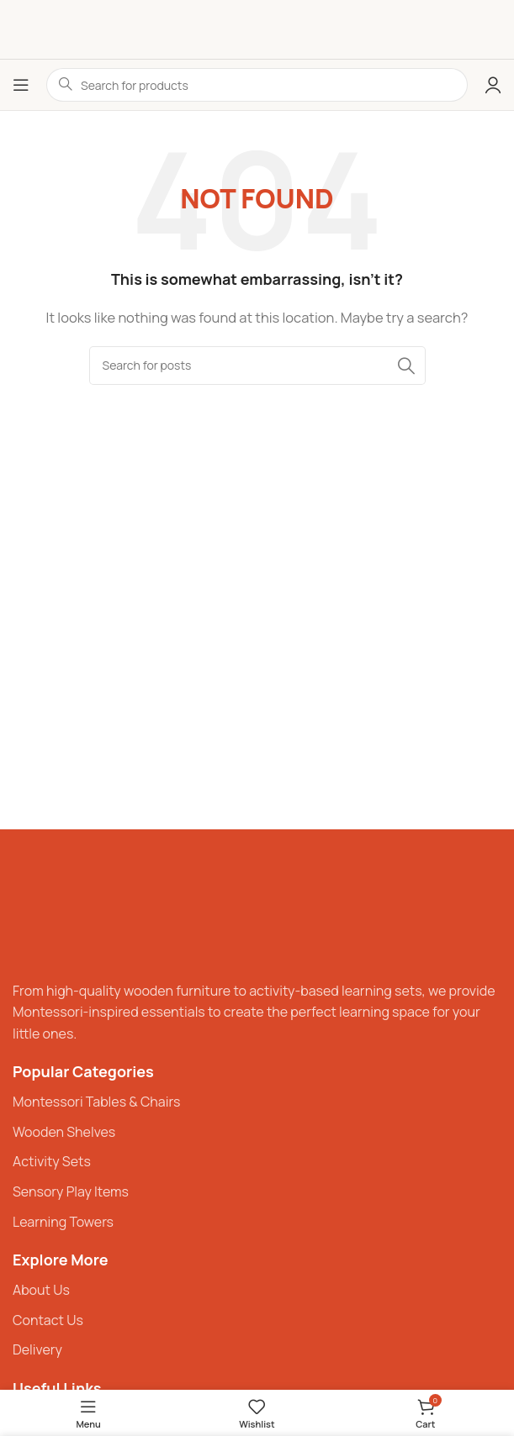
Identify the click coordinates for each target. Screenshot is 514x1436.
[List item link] (257, 1102)
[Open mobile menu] (21, 85)
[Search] (257, 365)
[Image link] (63, 912)
